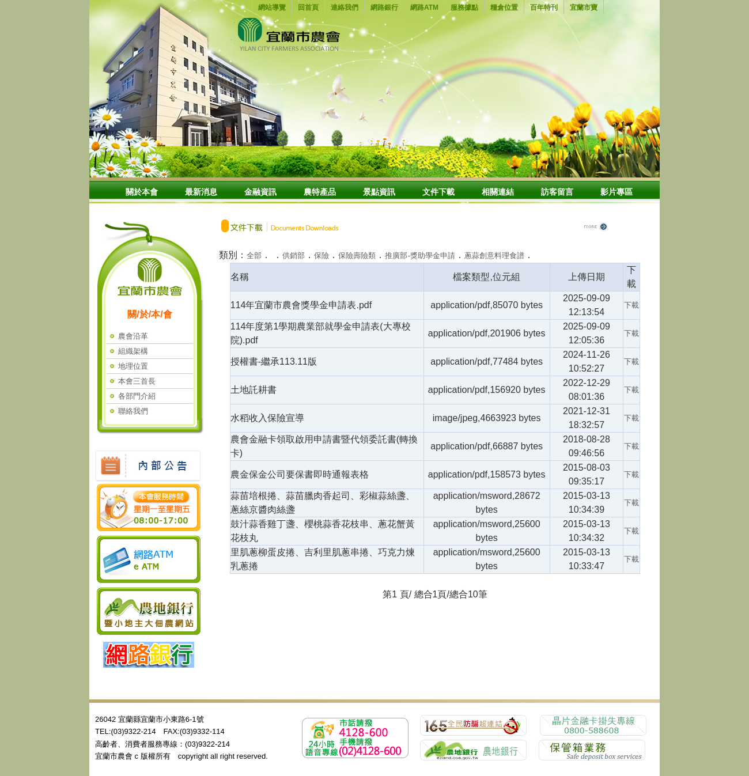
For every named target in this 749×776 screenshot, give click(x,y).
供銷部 (293, 255)
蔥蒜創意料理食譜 (494, 255)
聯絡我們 (133, 411)
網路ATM (424, 7)
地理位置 (133, 366)
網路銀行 (384, 7)
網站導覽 (272, 7)
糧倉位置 (504, 7)
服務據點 (464, 7)
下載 (631, 305)
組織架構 (133, 351)
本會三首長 (137, 381)
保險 (321, 255)
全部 (254, 255)
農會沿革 (133, 336)
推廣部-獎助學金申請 (420, 255)
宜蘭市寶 (583, 7)
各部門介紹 (137, 396)
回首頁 (308, 7)
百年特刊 (544, 7)
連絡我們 (344, 7)
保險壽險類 (357, 255)
